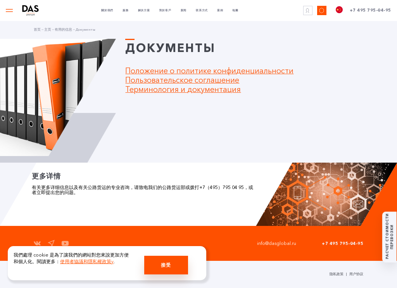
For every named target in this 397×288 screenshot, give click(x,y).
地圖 (235, 10)
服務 (126, 10)
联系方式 (202, 10)
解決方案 (144, 10)
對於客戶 (165, 10)
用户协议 (356, 274)
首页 (37, 29)
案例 (220, 10)
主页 (47, 29)
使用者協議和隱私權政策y (87, 261)
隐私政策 (336, 274)
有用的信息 (63, 29)
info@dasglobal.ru (276, 243)
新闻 (184, 10)
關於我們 (107, 10)
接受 (166, 265)
